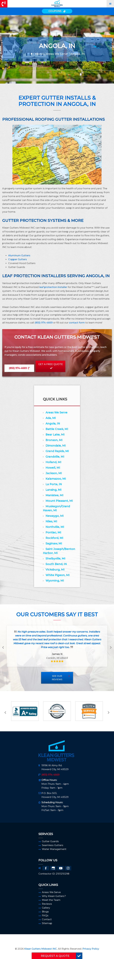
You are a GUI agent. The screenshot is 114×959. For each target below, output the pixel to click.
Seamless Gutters (52, 845)
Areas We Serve (57, 53)
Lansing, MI (53, 489)
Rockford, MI (54, 538)
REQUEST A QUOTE (61, 956)
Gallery (46, 907)
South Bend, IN (56, 564)
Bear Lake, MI (55, 434)
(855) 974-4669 (44, 322)
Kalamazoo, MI (56, 478)
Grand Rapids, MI (57, 451)
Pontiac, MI (53, 532)
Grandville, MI (55, 456)
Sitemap (47, 923)
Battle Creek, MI (57, 429)
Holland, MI (53, 462)
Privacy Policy (90, 948)
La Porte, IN (54, 484)
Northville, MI (55, 527)
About (39, 53)
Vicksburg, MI (55, 569)
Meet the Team (51, 900)
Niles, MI (51, 521)
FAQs (45, 915)
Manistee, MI (54, 495)
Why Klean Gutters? (54, 896)
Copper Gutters (17, 259)
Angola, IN (53, 423)
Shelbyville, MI (55, 558)
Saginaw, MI (54, 543)
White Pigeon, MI (58, 575)
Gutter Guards (50, 841)
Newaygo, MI (55, 516)
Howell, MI (53, 467)
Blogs (45, 911)
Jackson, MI (54, 473)
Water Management (54, 849)
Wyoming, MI (55, 580)
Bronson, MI (54, 440)
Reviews (47, 903)
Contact (47, 919)
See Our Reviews (57, 678)
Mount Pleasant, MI (59, 500)
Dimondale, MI (56, 445)
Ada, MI (51, 418)
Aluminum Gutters (19, 255)
